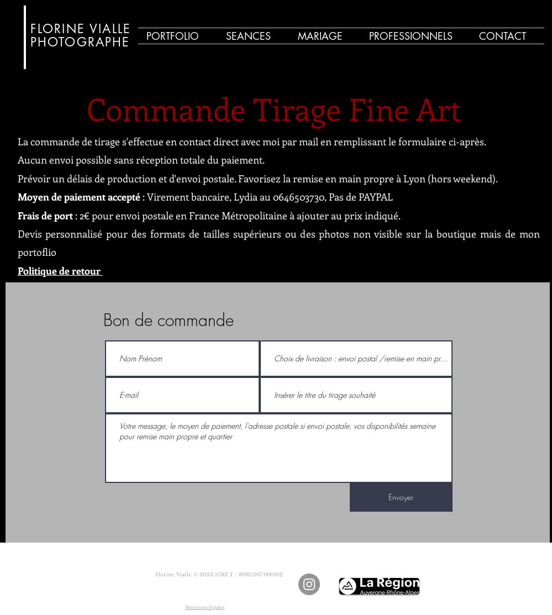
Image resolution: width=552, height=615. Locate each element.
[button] (254, 36)
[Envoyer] (401, 497)
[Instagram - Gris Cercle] (309, 584)
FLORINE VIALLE (81, 28)
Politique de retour (60, 270)
